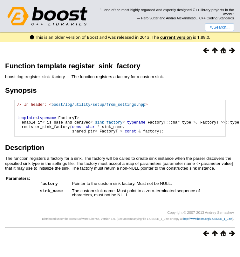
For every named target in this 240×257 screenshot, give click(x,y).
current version (176, 37)
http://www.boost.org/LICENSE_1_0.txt (207, 225)
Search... (219, 27)
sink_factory (108, 127)
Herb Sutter (150, 18)
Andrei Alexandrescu (181, 18)
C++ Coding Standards (216, 18)
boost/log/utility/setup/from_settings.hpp (98, 105)
